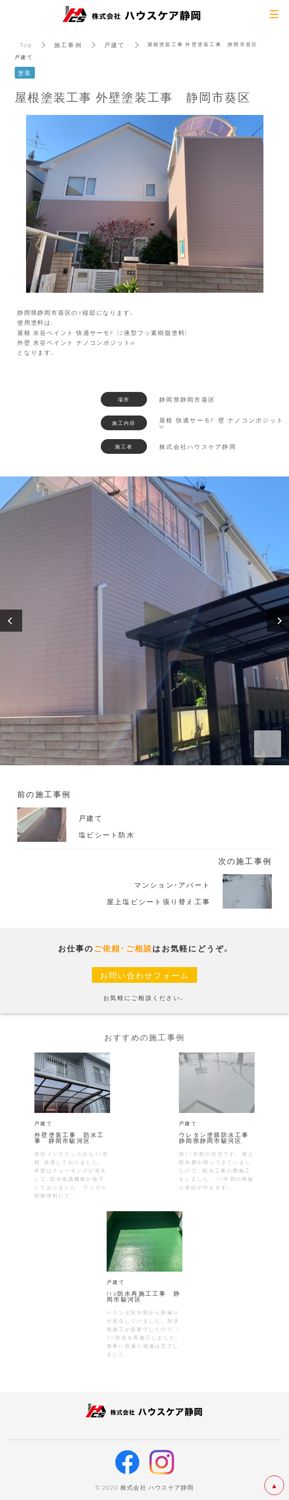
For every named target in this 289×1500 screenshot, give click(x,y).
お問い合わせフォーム (145, 975)
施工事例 (68, 44)
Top (26, 44)
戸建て (114, 44)
